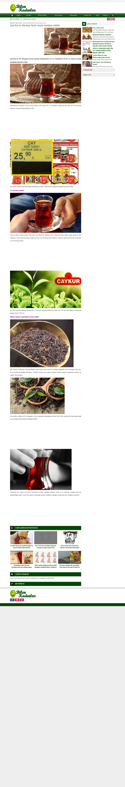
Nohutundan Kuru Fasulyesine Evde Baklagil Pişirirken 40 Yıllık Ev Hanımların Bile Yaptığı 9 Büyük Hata (104, 45)
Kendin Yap (87, 15)
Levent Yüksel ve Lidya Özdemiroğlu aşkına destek (101, 56)
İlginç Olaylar (18, 23)
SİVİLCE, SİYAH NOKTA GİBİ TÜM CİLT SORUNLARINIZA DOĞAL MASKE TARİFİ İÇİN (103, 51)
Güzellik (28, 15)
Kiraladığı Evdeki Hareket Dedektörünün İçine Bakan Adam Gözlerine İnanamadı (22, 567)
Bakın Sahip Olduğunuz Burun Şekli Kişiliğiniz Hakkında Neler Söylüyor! (46, 566)
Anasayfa (12, 23)
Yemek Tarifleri (42, 15)
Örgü (97, 15)
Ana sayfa (11, 15)
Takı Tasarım (58, 15)
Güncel (105, 15)
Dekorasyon (73, 15)
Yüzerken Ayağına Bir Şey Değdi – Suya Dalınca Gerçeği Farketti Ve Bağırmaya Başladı (69, 567)
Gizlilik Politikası (29, 19)
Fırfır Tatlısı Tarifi (98, 28)
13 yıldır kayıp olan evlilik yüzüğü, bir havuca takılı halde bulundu (21, 547)
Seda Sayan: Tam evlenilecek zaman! (102, 63)
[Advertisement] (26, 41)
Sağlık (19, 15)
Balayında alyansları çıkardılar (102, 35)
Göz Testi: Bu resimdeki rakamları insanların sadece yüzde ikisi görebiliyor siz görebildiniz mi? (45, 548)
